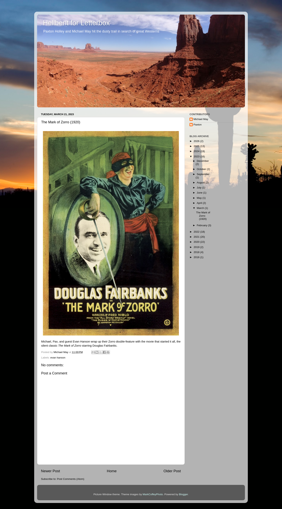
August (201, 182)
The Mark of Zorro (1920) (203, 215)
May (199, 197)
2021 (197, 236)
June (200, 192)
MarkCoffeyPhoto (153, 494)
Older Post (172, 471)
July (199, 187)
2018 (197, 252)
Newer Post (50, 471)
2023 (197, 156)
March (201, 208)
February (202, 225)
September (203, 174)
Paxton (197, 124)
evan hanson (57, 357)
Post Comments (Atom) (70, 478)
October (202, 169)
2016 (197, 257)
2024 (197, 151)
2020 (197, 241)
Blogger (183, 494)
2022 (197, 231)
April (200, 202)
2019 (197, 247)
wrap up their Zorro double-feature (113, 341)
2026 (197, 141)
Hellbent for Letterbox (76, 23)
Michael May (200, 119)
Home (112, 471)
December (203, 160)
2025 (197, 146)
